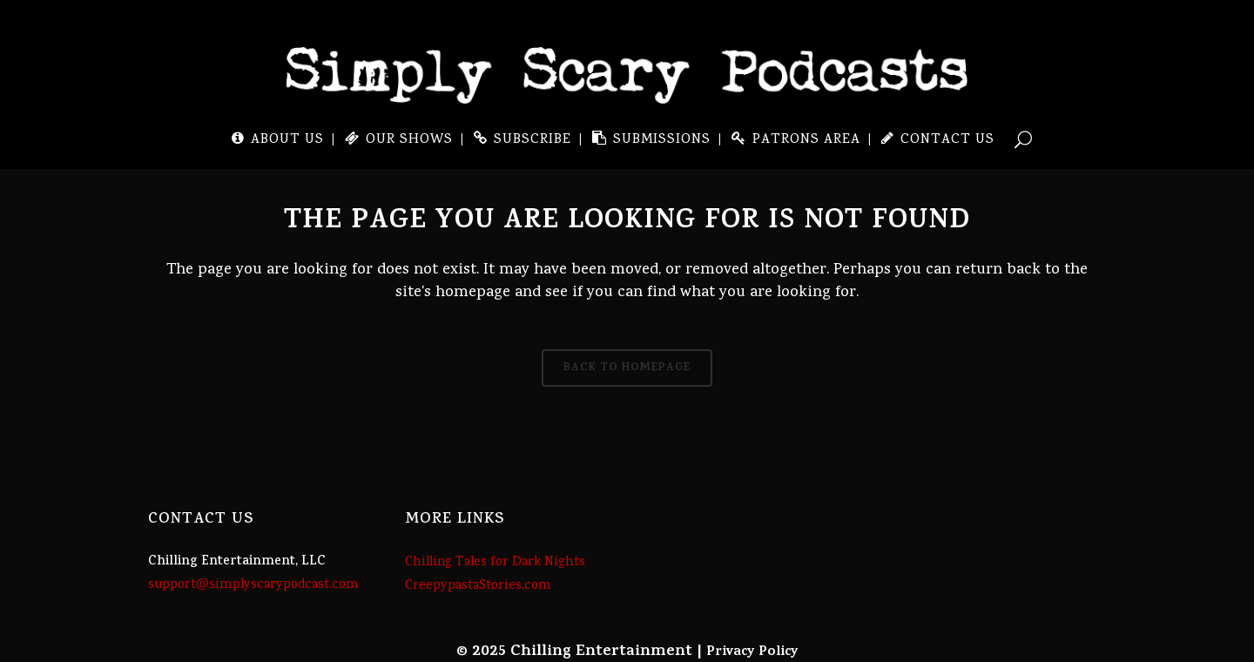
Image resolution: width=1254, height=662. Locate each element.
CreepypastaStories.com (478, 586)
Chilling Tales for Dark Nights (495, 562)
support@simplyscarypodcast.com (253, 585)
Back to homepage (627, 368)
